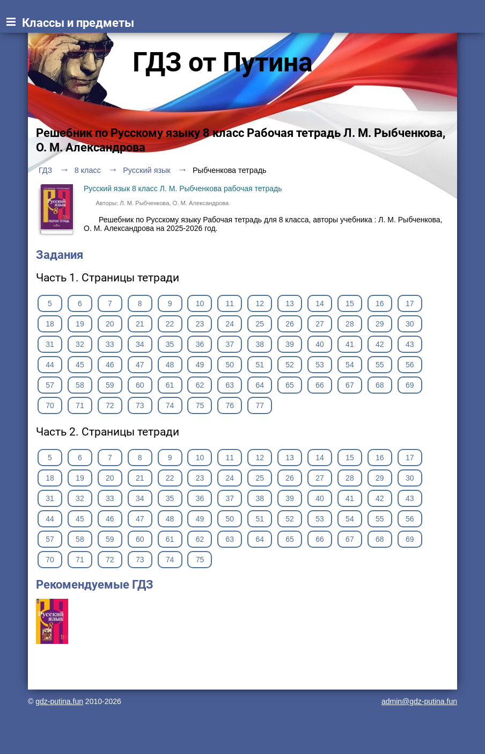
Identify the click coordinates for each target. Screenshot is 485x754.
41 (350, 344)
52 (289, 364)
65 (289, 385)
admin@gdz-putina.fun (419, 701)
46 (110, 364)
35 (170, 344)
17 (410, 303)
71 (80, 405)
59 (110, 385)
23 (200, 324)
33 (110, 344)
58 (80, 385)
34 (140, 344)
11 (230, 303)
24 (230, 324)
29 (380, 324)
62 (200, 385)
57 (50, 385)
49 (200, 364)
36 (200, 344)
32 (80, 344)
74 (170, 405)
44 (50, 364)
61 (170, 385)
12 (259, 303)
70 (50, 405)
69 (410, 385)
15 (350, 303)
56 (410, 364)
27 (319, 324)
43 (410, 344)
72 (110, 405)
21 (140, 324)
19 (80, 324)
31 (50, 344)
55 (380, 364)
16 (380, 303)
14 (319, 303)
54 (350, 364)
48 (170, 364)
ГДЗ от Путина (223, 62)
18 (50, 324)
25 (259, 324)
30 (410, 324)
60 (140, 385)
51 (259, 364)
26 (289, 324)
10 (200, 303)
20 (110, 324)
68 (380, 385)
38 (259, 344)
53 (319, 364)
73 (140, 405)
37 (230, 344)
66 (319, 385)
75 (200, 405)
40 (319, 344)
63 (230, 385)
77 (259, 405)
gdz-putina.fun (59, 701)
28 (350, 324)
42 (380, 344)
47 (140, 364)
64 (259, 385)
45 (80, 364)
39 (289, 344)
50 (230, 364)
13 (289, 303)
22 (170, 324)
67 (350, 385)
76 (230, 405)
